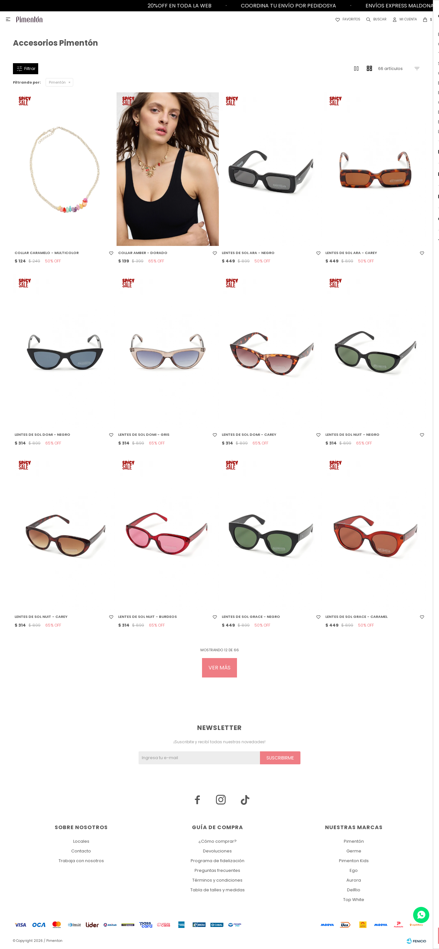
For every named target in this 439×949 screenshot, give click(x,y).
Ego (354, 870)
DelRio (353, 890)
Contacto (81, 851)
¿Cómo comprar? (217, 841)
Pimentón (57, 82)
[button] (375, 19)
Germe (353, 851)
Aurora (353, 880)
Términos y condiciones (217, 880)
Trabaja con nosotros (81, 861)
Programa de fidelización (217, 861)
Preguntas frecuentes (217, 870)
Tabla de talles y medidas (217, 890)
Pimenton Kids (354, 861)
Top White (353, 900)
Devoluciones (217, 851)
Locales (81, 841)
